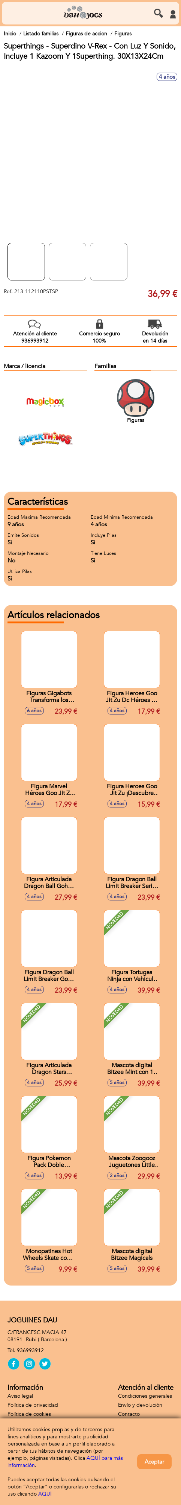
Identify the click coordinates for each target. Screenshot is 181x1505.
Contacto (129, 1414)
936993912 (30, 1350)
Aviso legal (20, 1396)
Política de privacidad (32, 1405)
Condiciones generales (145, 1396)
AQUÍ (45, 1493)
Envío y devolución (140, 1405)
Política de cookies (29, 1414)
